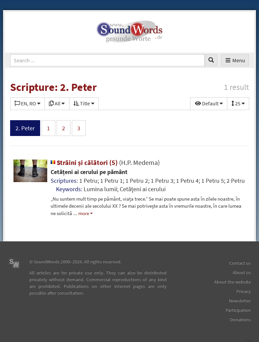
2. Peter (25, 128)
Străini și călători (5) (105, 162)
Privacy (243, 291)
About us (242, 272)
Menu (235, 60)
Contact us (240, 263)
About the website (232, 282)
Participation (238, 310)
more (83, 213)
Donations (240, 319)
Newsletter (240, 301)
